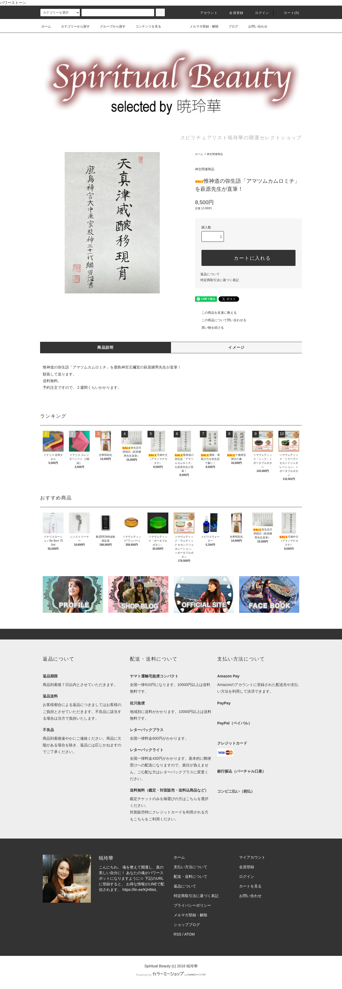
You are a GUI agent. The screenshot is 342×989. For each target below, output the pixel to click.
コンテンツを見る (145, 26)
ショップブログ (187, 924)
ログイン (259, 13)
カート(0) (288, 13)
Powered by (171, 974)
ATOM (189, 934)
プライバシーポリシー (192, 905)
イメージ (236, 347)
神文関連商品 (215, 154)
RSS (177, 934)
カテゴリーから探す (72, 26)
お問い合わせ (254, 26)
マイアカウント (252, 857)
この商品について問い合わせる (220, 320)
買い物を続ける (209, 327)
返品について (210, 274)
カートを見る (250, 886)
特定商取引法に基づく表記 (219, 280)
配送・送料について (190, 876)
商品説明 (105, 347)
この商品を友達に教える (216, 313)
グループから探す (110, 26)
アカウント (206, 13)
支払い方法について (190, 867)
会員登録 (233, 13)
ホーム (46, 26)
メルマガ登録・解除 (201, 26)
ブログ (230, 26)
